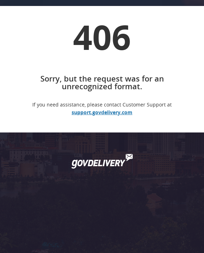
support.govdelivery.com (102, 112)
